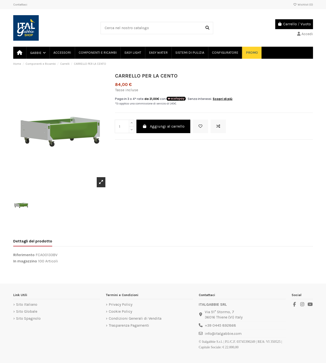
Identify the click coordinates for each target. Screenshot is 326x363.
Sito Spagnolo (28, 318)
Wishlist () (303, 4)
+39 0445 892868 (220, 325)
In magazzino (25, 261)
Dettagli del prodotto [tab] (32, 241)
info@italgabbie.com (223, 333)
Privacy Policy (120, 304)
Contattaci (20, 4)
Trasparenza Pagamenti (129, 325)
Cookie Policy (120, 311)
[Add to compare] (218, 126)
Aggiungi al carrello (163, 126)
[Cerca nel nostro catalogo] (207, 28)
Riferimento (24, 255)
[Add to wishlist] (200, 126)
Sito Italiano (26, 304)
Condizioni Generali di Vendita (135, 318)
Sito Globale (26, 311)
